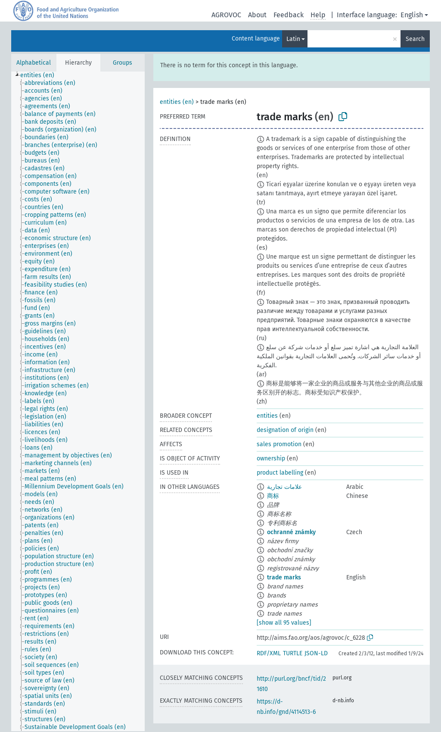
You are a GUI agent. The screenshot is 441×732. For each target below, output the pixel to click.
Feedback (288, 15)
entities (267, 415)
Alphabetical (33, 62)
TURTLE (292, 653)
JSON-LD (316, 653)
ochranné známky (291, 532)
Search (415, 39)
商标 (273, 496)
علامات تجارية (284, 487)
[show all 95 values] (284, 622)
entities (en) (177, 102)
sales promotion (279, 444)
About (257, 15)
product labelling (280, 472)
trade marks (284, 577)
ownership (271, 458)
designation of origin (285, 430)
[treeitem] (41, 75)
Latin (293, 39)
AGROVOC (226, 15)
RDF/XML (269, 653)
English (412, 15)
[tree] (78, 401)
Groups (122, 62)
